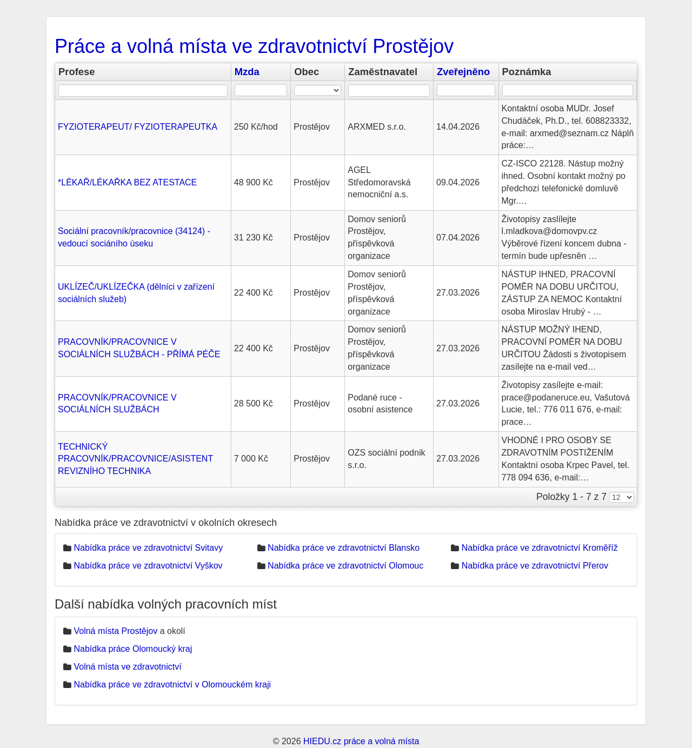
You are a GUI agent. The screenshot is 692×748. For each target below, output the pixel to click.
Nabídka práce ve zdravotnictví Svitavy (148, 547)
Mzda (247, 71)
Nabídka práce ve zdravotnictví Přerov (535, 565)
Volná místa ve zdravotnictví (127, 666)
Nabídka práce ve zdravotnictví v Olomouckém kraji (172, 684)
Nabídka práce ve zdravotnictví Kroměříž (540, 547)
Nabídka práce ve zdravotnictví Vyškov (148, 565)
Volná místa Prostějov (115, 631)
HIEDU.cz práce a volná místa (361, 741)
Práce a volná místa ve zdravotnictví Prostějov (254, 46)
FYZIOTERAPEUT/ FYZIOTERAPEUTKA (137, 126)
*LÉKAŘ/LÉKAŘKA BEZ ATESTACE (127, 182)
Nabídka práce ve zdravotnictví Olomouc (345, 565)
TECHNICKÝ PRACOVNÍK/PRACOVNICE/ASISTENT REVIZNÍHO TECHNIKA (135, 459)
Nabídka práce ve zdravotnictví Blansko (344, 547)
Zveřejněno (463, 71)
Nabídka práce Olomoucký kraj (133, 648)
